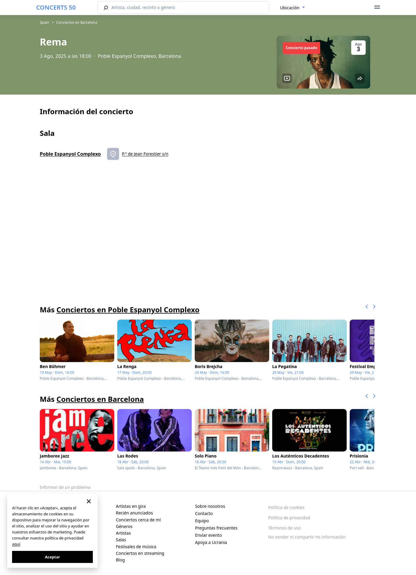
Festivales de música (136, 546)
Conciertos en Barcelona (76, 22)
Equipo (202, 520)
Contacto (204, 513)
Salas (121, 539)
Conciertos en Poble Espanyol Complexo (127, 309)
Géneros (124, 526)
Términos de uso (284, 528)
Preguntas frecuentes (216, 528)
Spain (44, 22)
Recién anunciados (134, 513)
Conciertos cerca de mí (138, 520)
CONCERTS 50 (56, 7)
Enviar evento (208, 535)
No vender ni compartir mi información (306, 537)
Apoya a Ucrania (211, 542)
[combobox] (292, 8)
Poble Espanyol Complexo (70, 154)
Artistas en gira (131, 506)
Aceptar (52, 557)
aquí (16, 544)
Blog (120, 560)
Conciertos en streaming (140, 553)
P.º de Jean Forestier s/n (145, 154)
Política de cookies (286, 507)
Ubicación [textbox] (289, 8)
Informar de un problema (65, 487)
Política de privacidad (289, 517)
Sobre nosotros (210, 506)
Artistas (123, 533)
